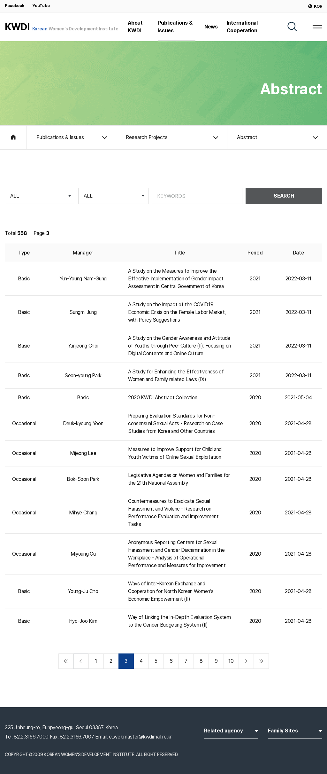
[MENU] (317, 26)
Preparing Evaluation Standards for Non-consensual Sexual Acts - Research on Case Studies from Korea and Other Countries (175, 423)
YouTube (40, 5)
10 (230, 661)
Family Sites (295, 730)
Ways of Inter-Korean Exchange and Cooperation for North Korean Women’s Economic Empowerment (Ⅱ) (170, 591)
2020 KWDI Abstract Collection (162, 398)
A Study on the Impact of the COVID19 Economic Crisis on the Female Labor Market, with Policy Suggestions (177, 312)
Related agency (231, 730)
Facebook (14, 5)
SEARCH (284, 196)
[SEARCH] (292, 26)
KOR (315, 6)
